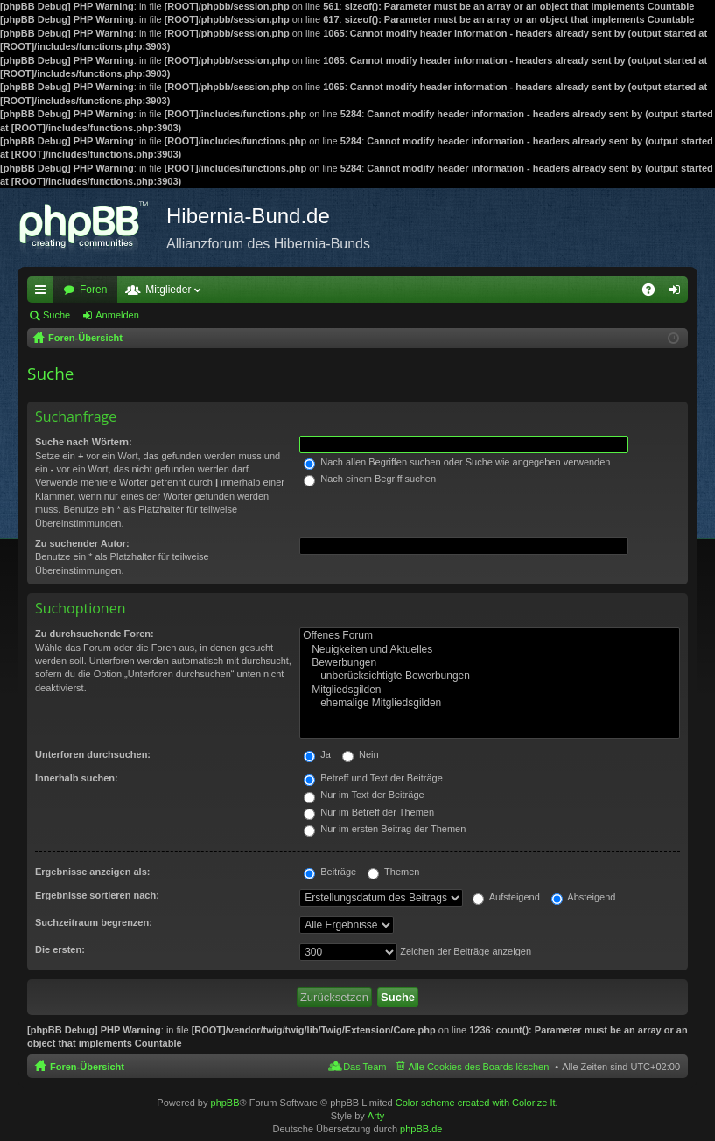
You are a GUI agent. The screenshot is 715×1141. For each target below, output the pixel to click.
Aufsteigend (506, 897)
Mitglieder (168, 290)
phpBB (225, 1102)
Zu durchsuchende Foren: (94, 633)
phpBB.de (421, 1129)
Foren (93, 290)
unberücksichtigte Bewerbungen (489, 675)
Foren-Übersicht (87, 1066)
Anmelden (117, 315)
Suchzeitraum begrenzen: (93, 922)
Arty (376, 1115)
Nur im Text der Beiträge (364, 794)
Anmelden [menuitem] (678, 293)
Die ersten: (60, 949)
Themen (393, 871)
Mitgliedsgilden (489, 689)
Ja (317, 754)
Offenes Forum (489, 635)
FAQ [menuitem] (654, 293)
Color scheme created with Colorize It (476, 1102)
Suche (56, 315)
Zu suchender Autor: (82, 543)
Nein (360, 754)
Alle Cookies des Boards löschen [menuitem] (479, 1066)
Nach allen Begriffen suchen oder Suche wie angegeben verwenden (457, 462)
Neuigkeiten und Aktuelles (489, 649)
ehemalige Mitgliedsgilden (489, 703)
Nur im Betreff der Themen (369, 812)
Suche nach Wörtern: (83, 442)
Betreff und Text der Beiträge (373, 778)
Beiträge (330, 871)
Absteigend (583, 897)
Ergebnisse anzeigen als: (92, 871)
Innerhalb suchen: (76, 778)
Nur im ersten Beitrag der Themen (385, 828)
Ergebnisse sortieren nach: (97, 895)
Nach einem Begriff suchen (370, 478)
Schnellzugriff (43, 293)
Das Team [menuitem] (364, 1066)
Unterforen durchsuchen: (93, 754)
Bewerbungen (489, 662)
